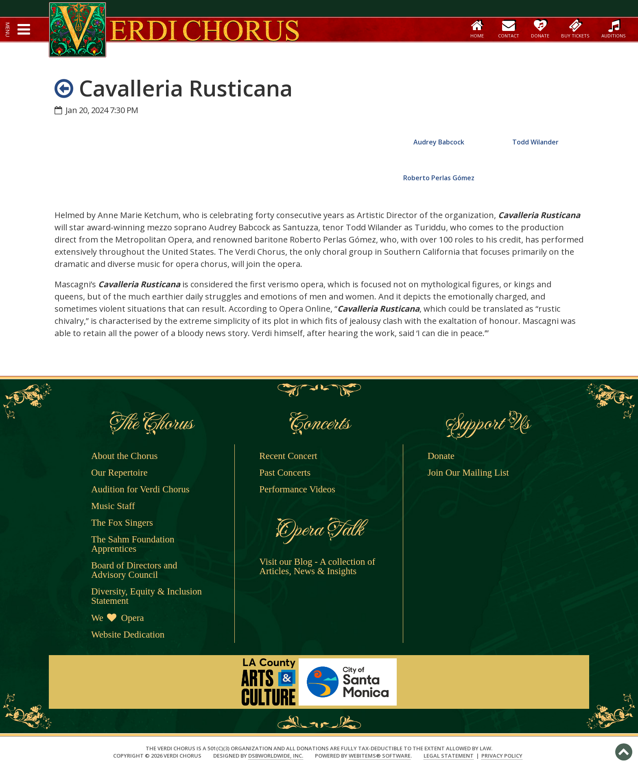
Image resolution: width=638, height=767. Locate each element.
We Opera (117, 618)
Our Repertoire (119, 473)
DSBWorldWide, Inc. (275, 755)
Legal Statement (449, 755)
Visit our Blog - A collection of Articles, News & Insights (317, 566)
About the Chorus (124, 456)
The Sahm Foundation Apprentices (132, 544)
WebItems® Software (380, 755)
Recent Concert (288, 456)
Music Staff (113, 506)
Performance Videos (297, 489)
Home (477, 28)
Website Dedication (127, 634)
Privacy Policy (501, 755)
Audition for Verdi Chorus (140, 489)
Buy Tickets (575, 28)
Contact (508, 28)
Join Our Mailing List (468, 473)
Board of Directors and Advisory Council (134, 570)
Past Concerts (284, 473)
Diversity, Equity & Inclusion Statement (146, 596)
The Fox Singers (122, 523)
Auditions (613, 28)
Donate (540, 28)
